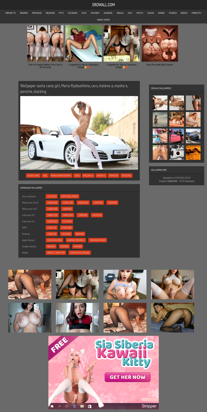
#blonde (24, 13)
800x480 (80, 234)
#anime (161, 13)
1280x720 (51, 227)
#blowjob (50, 13)
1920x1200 (68, 202)
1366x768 (51, 234)
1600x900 (67, 209)
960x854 (51, 246)
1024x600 (65, 234)
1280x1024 (52, 221)
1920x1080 (66, 227)
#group (184, 13)
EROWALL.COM (103, 5)
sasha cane (33, 175)
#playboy (95, 13)
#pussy (140, 13)
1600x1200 (52, 215)
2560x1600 (52, 202)
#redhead (37, 13)
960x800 (64, 246)
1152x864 (67, 221)
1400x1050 (68, 215)
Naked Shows (103, 19)
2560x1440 (52, 209)
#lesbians (72, 13)
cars (77, 175)
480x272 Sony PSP (56, 252)
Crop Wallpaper (69, 196)
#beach (120, 13)
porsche (113, 175)
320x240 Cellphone (79, 252)
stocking (126, 175)
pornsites (196, 13)
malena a (88, 175)
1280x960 (82, 215)
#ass (130, 13)
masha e (101, 175)
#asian (151, 13)
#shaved (173, 13)
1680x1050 (83, 202)
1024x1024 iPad (54, 240)
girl (45, 175)
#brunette (11, 13)
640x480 (78, 246)
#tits (61, 13)
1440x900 (97, 202)
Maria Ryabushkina (61, 175)
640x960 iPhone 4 (75, 240)
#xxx (84, 13)
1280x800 (112, 202)
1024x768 (96, 215)
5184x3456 (172, 181)
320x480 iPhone (97, 240)
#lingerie (108, 13)
